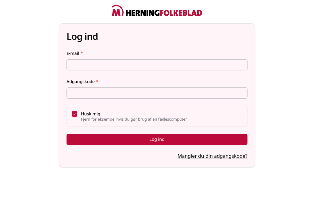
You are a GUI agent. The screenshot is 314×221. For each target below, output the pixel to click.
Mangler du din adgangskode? (212, 156)
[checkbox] (74, 114)
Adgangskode (82, 81)
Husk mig (90, 114)
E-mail (75, 53)
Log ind (157, 139)
